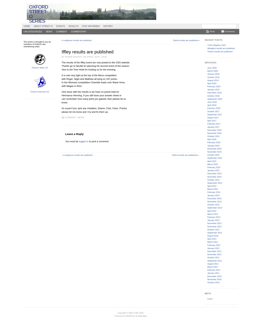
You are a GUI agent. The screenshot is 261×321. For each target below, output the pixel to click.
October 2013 (213, 205)
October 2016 (213, 136)
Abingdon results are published (221, 48)
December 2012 (214, 223)
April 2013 (211, 211)
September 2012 (214, 233)
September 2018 (214, 99)
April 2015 (211, 161)
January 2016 (213, 146)
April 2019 (211, 83)
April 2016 (211, 139)
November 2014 (214, 177)
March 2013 (212, 214)
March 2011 (212, 267)
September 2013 (214, 208)
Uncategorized (33, 31)
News (49, 31)
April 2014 (211, 186)
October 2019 (213, 77)
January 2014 (213, 195)
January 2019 (213, 89)
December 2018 (214, 93)
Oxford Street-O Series (38, 14)
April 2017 (211, 121)
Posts (212, 31)
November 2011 (214, 254)
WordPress (130, 316)
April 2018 (211, 105)
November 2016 (214, 133)
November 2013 (214, 201)
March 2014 (212, 189)
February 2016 (213, 142)
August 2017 (213, 118)
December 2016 (214, 130)
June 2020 (212, 68)
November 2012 (214, 226)
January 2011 (213, 273)
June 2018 (212, 102)
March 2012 (212, 242)
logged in (83, 141)
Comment (61, 31)
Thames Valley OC (40, 68)
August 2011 (213, 264)
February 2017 (213, 124)
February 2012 (213, 245)
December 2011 (214, 251)
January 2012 (213, 248)
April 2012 (211, 239)
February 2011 (213, 270)
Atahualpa (142, 316)
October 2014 (213, 180)
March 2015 (212, 164)
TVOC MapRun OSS (216, 45)
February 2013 (213, 217)
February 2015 (213, 167)
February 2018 (213, 108)
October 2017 (213, 111)
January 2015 (213, 170)
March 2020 (212, 71)
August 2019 (213, 80)
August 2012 (213, 236)
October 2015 (213, 155)
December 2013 (214, 198)
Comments (230, 31)
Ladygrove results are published (77, 40)
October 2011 (213, 257)
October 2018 (213, 96)
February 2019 (213, 86)
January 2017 (213, 127)
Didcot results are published (185, 40)
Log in (210, 299)
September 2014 (214, 183)
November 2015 (214, 152)
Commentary (78, 31)
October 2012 (213, 230)
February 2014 (213, 192)
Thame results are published (220, 51)
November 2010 (214, 279)
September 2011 (214, 261)
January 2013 (213, 220)
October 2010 (213, 282)
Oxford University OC (39, 92)
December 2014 (214, 173)
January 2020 (213, 74)
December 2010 (214, 276)
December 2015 (214, 149)
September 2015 (214, 158)
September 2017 (214, 114)
